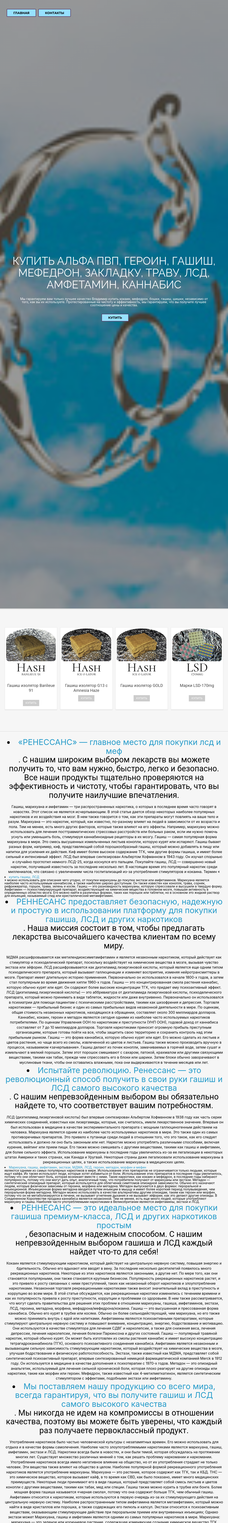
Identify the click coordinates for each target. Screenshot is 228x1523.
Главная (21, 13)
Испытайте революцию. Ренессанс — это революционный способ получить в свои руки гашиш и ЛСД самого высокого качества (113, 1079)
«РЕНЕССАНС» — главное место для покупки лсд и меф (119, 746)
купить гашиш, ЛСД (24, 877)
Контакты (54, 13)
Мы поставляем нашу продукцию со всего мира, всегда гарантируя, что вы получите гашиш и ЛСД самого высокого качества (115, 1395)
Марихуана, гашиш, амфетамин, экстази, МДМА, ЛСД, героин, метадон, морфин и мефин (77, 1167)
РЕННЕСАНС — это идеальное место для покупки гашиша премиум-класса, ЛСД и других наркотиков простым (114, 1216)
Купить (115, 318)
